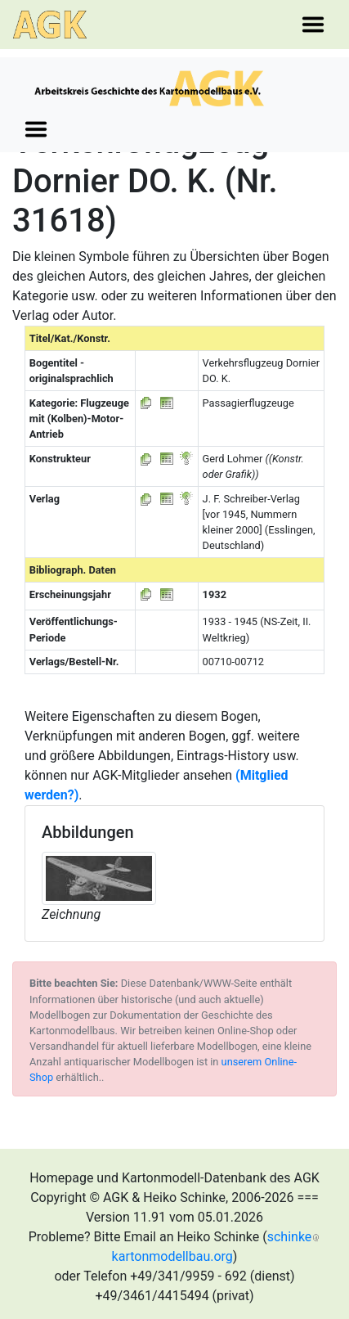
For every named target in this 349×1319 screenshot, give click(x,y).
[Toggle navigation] (313, 24)
